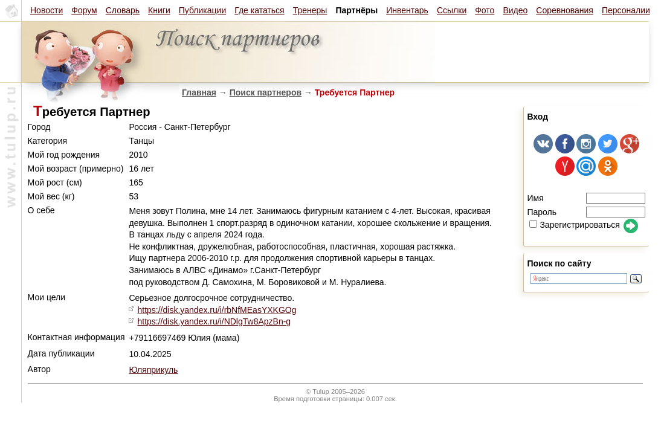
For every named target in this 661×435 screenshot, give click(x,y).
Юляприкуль (153, 370)
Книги (159, 10)
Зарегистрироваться (574, 225)
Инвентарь (407, 10)
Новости (46, 10)
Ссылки (451, 10)
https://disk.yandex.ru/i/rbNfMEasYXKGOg (216, 310)
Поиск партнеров (265, 92)
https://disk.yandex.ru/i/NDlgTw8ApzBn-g (214, 321)
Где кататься (259, 10)
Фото (484, 10)
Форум (84, 10)
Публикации (202, 10)
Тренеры (310, 10)
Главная (199, 92)
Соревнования (564, 10)
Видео (515, 10)
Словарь (123, 10)
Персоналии (626, 10)
